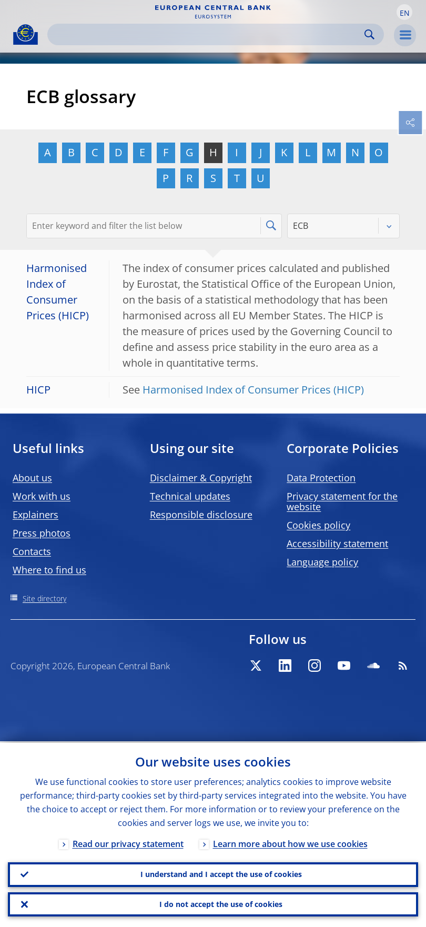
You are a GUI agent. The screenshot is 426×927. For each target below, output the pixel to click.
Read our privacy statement (128, 842)
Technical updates (190, 496)
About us (32, 477)
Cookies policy (318, 525)
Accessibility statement (337, 543)
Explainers (35, 514)
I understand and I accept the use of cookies (221, 873)
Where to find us (49, 569)
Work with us (41, 496)
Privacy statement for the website (342, 501)
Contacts (32, 551)
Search (369, 34)
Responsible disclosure (201, 514)
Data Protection (321, 477)
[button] (404, 12)
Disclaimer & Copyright (201, 477)
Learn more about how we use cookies (290, 842)
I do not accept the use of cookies (220, 904)
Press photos (41, 533)
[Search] (207, 34)
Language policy (322, 562)
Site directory (44, 598)
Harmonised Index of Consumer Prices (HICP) (253, 389)
